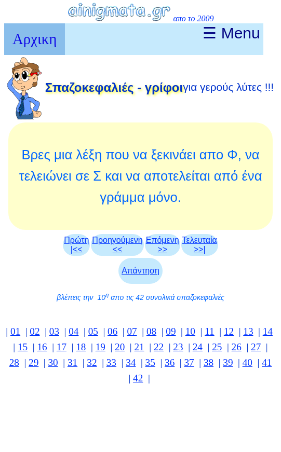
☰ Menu (231, 33)
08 (151, 331)
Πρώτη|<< (76, 245)
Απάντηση (140, 270)
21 (139, 346)
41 (267, 362)
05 (93, 331)
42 (138, 378)
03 (54, 331)
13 (248, 331)
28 (14, 362)
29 (33, 362)
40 (247, 362)
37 (189, 362)
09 (171, 331)
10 (190, 331)
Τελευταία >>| (199, 245)
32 (92, 362)
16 (42, 346)
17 (61, 346)
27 (256, 346)
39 (228, 362)
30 (53, 362)
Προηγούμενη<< (117, 245)
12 (229, 331)
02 (34, 331)
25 (217, 346)
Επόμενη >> (162, 245)
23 (178, 346)
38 (208, 362)
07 (132, 331)
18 (81, 346)
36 (170, 362)
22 (159, 346)
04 (73, 331)
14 (268, 331)
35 (150, 362)
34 (131, 362)
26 (237, 346)
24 (198, 346)
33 (111, 362)
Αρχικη (34, 39)
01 (15, 331)
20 (120, 346)
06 (112, 331)
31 (72, 362)
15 (23, 346)
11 (209, 331)
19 (100, 346)
